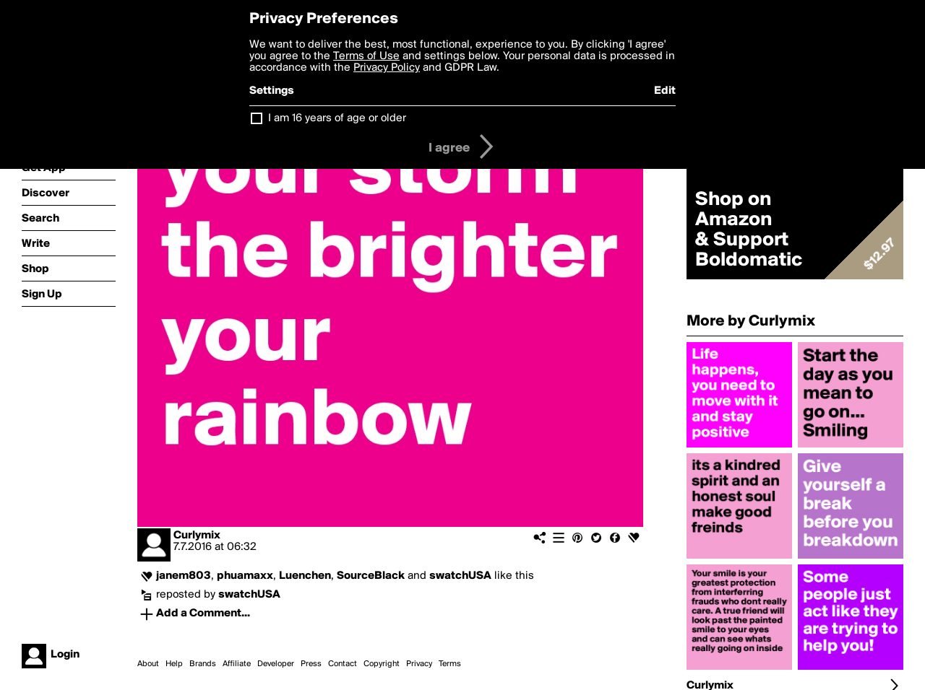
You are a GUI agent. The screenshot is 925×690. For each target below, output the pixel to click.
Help (174, 664)
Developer (275, 664)
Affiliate (237, 664)
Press (311, 664)
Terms (450, 664)
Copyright (381, 664)
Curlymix (196, 535)
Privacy (419, 664)
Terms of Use (366, 56)
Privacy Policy (386, 68)
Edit (665, 91)
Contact (342, 664)
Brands (202, 664)
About (148, 664)
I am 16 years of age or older (337, 118)
